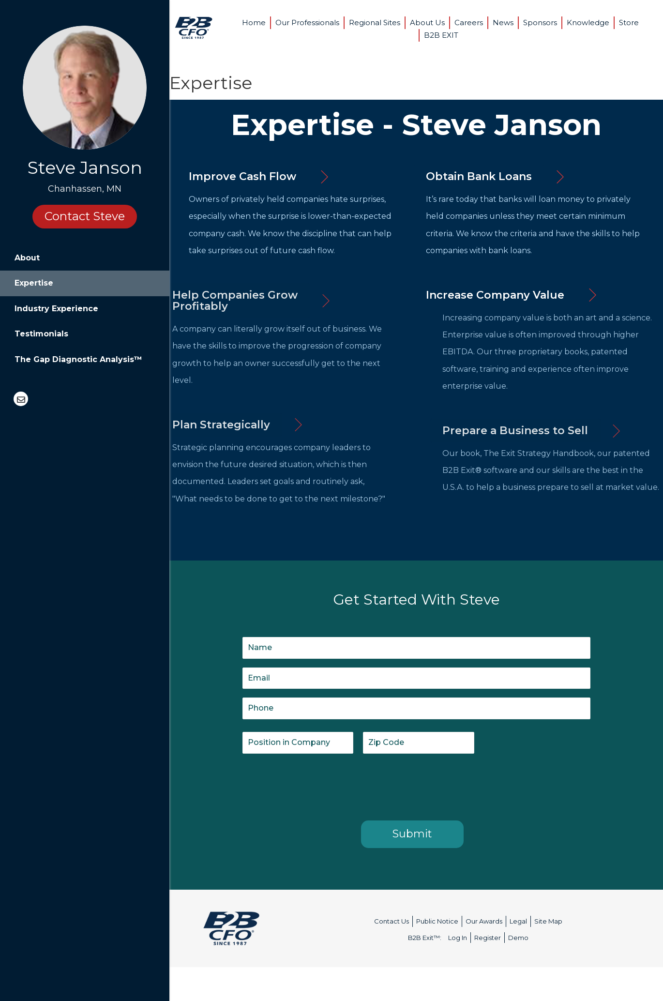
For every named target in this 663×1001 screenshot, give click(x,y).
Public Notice (437, 921)
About (27, 257)
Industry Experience (56, 308)
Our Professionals (307, 22)
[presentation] (316, 785)
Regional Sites (374, 22)
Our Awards (484, 921)
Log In (457, 937)
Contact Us (391, 921)
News (503, 22)
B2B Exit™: (424, 937)
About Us (427, 22)
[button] (242, 176)
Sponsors (540, 22)
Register (487, 937)
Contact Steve (85, 216)
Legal (518, 921)
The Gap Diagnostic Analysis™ (78, 359)
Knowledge (588, 22)
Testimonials (41, 333)
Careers (468, 22)
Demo (518, 937)
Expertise (34, 283)
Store (629, 22)
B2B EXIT (441, 35)
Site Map (548, 921)
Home (254, 22)
